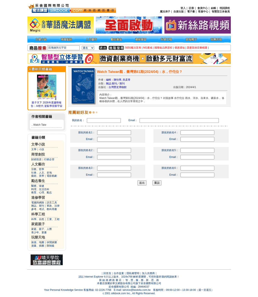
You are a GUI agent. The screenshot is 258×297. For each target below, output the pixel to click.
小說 (41, 149)
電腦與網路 (37, 202)
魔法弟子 (165, 11)
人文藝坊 (38, 164)
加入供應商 (148, 273)
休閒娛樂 (52, 242)
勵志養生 (38, 181)
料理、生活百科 (40, 189)
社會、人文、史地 (41, 172)
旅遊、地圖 (37, 242)
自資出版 (178, 11)
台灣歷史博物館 (118, 87)
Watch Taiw (39, 124)
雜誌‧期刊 (111, 83)
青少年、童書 (39, 232)
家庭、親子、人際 (41, 229)
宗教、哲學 (37, 169)
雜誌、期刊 (37, 205)
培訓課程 (224, 8)
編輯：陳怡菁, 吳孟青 (118, 79)
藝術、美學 (37, 175)
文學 (33, 149)
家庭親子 (38, 224)
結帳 (213, 8)
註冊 (191, 8)
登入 (183, 8)
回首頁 (107, 273)
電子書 (191, 11)
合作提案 (119, 273)
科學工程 (38, 214)
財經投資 (36, 159)
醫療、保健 (37, 185)
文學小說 (38, 144)
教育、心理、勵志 (41, 192)
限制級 (50, 245)
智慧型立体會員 (221, 11)
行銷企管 (49, 159)
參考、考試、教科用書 (44, 209)
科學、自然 (37, 219)
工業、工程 (53, 219)
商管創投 (38, 154)
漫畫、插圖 (37, 245)
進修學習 (38, 197)
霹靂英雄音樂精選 (197, 47)
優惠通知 (179, 47)
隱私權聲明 (133, 273)
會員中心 (202, 8)
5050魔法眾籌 (133, 47)
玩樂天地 (38, 237)
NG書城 (147, 47)
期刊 (122, 83)
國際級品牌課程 (163, 47)
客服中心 (203, 11)
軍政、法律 (53, 205)
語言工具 (52, 202)
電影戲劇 (52, 175)
